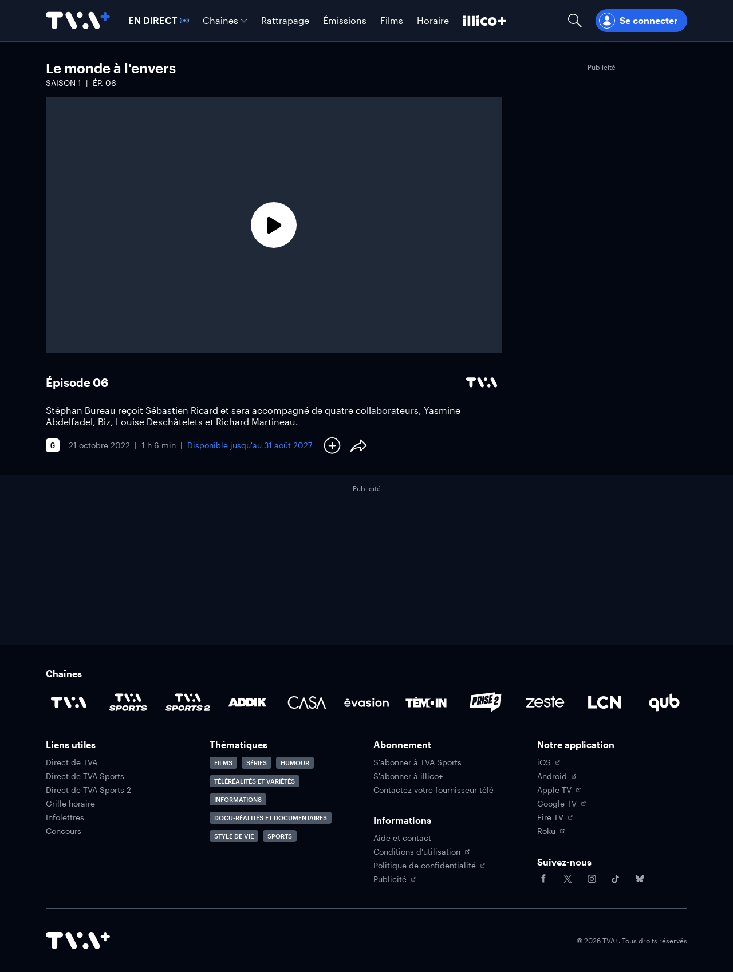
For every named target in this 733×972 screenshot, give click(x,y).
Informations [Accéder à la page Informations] (238, 799)
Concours (63, 831)
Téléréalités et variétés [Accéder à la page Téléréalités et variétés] (254, 781)
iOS (548, 762)
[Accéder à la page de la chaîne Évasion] (366, 702)
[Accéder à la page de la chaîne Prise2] (486, 702)
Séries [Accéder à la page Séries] (256, 762)
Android (556, 776)
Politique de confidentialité (429, 865)
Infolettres (65, 817)
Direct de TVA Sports (85, 776)
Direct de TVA (71, 762)
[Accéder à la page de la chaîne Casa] (307, 702)
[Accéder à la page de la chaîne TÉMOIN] (426, 702)
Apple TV (559, 790)
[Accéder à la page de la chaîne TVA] (69, 702)
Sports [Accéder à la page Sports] (279, 836)
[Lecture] (274, 225)
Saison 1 (63, 83)
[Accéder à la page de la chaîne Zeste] (545, 702)
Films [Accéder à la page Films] (223, 762)
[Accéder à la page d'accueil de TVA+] (78, 940)
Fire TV (555, 817)
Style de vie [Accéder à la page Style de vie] (234, 836)
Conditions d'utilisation (421, 851)
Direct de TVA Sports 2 (88, 790)
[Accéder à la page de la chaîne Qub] (664, 702)
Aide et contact (402, 838)
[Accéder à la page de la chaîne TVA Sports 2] (188, 702)
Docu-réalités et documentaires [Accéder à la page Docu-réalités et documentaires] (270, 817)
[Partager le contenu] (358, 445)
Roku (551, 831)
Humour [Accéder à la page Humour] (295, 762)
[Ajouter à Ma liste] (332, 445)
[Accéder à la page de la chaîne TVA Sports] (128, 702)
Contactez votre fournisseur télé (433, 790)
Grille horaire (70, 803)
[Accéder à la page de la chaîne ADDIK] (247, 702)
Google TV (561, 803)
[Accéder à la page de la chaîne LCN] (605, 702)
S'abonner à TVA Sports (417, 762)
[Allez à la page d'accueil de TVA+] (78, 20)
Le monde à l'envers (111, 68)
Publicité (394, 879)
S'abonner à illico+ (408, 776)
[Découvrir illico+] (485, 20)
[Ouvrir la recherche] (575, 20)
